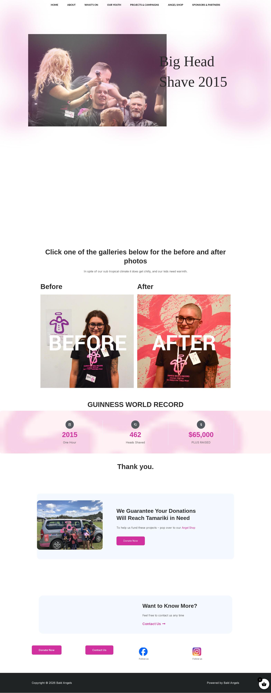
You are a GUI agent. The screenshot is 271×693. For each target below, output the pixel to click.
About (71, 4)
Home (54, 4)
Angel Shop (175, 4)
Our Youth (114, 4)
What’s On (91, 4)
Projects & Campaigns (144, 4)
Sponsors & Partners (206, 4)
